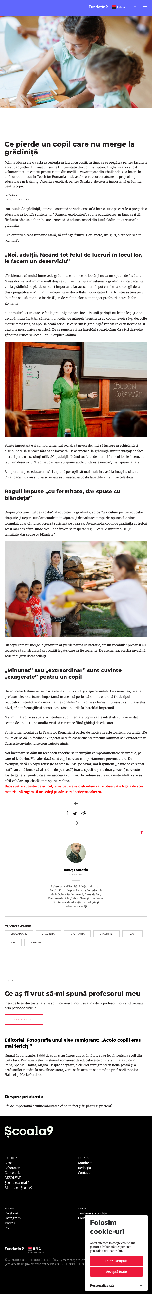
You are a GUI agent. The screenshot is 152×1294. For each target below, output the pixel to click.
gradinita (48, 933)
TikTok (10, 1223)
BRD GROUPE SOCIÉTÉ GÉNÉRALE (73, 1264)
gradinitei (106, 933)
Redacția (84, 1168)
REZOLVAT (13, 1178)
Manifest (85, 1163)
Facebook (12, 1213)
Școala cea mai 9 (17, 1183)
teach (132, 933)
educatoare (19, 933)
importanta (77, 933)
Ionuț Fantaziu (76, 870)
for (13, 942)
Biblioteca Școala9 (18, 1188)
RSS (8, 1228)
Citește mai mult (24, 1019)
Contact (84, 1173)
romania (36, 942)
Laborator (12, 1168)
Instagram (13, 1218)
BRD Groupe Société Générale (38, 1259)
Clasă (9, 1163)
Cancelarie (12, 1173)
